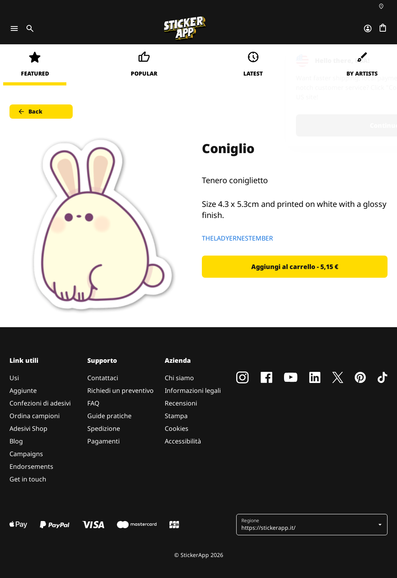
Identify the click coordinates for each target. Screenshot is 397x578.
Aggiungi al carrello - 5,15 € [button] (294, 266)
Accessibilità (183, 441)
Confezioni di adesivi (40, 403)
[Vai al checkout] (383, 28)
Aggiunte (23, 390)
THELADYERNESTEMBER (237, 238)
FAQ (93, 403)
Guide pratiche (109, 415)
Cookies (176, 428)
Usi (14, 377)
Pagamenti (103, 441)
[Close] (373, 60)
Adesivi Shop (28, 428)
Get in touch (27, 479)
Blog (16, 441)
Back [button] (29, 112)
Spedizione (103, 428)
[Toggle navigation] (14, 28)
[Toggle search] (28, 28)
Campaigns (26, 453)
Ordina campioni (34, 415)
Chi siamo (179, 377)
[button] (312, 524)
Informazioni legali (193, 390)
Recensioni (181, 403)
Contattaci (102, 377)
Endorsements (31, 466)
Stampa (176, 415)
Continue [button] (291, 125)
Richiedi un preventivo (120, 390)
